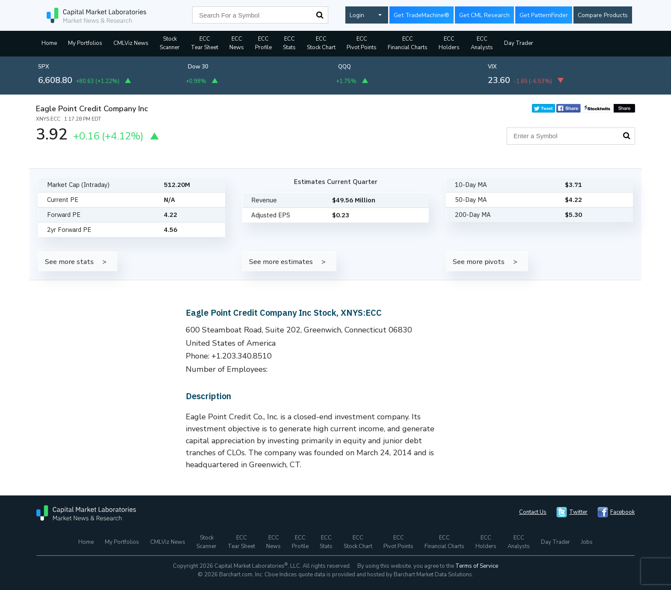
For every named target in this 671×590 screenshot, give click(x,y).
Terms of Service (476, 566)
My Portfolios (85, 43)
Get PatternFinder (544, 15)
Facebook (622, 512)
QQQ (344, 67)
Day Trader (518, 43)
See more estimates (281, 262)
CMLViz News (130, 43)
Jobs (587, 542)
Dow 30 (198, 67)
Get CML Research (484, 15)
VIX (492, 67)
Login (357, 15)
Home (49, 43)
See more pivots (479, 262)
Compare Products (603, 15)
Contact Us (532, 512)
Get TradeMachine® (421, 15)
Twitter (578, 512)
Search (319, 15)
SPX (43, 67)
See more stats (69, 262)
